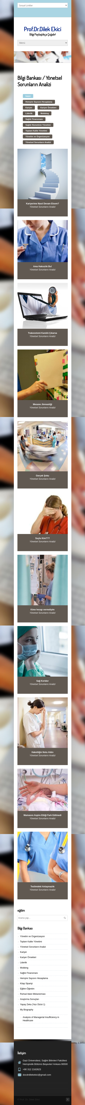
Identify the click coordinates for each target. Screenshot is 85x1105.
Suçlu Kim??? (42, 538)
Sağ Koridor (42, 681)
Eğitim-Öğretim (27, 988)
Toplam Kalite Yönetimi (36, 131)
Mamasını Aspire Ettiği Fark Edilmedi (42, 815)
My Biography (26, 1009)
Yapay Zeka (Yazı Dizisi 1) (32, 1004)
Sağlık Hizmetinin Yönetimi (38, 125)
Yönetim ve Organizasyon (38, 136)
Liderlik (29, 113)
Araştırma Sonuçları (29, 999)
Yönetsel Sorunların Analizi (38, 142)
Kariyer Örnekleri (48, 108)
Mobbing (45, 113)
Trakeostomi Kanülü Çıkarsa (42, 333)
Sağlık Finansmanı (34, 119)
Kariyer (29, 108)
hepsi (28, 96)
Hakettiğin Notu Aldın (43, 752)
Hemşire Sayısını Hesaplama (39, 102)
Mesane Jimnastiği (42, 404)
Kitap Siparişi (26, 983)
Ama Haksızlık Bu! (42, 266)
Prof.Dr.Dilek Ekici (42, 29)
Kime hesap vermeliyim (42, 609)
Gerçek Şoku (42, 475)
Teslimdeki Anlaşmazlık (42, 886)
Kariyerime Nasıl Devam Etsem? (42, 203)
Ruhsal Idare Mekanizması (33, 994)
